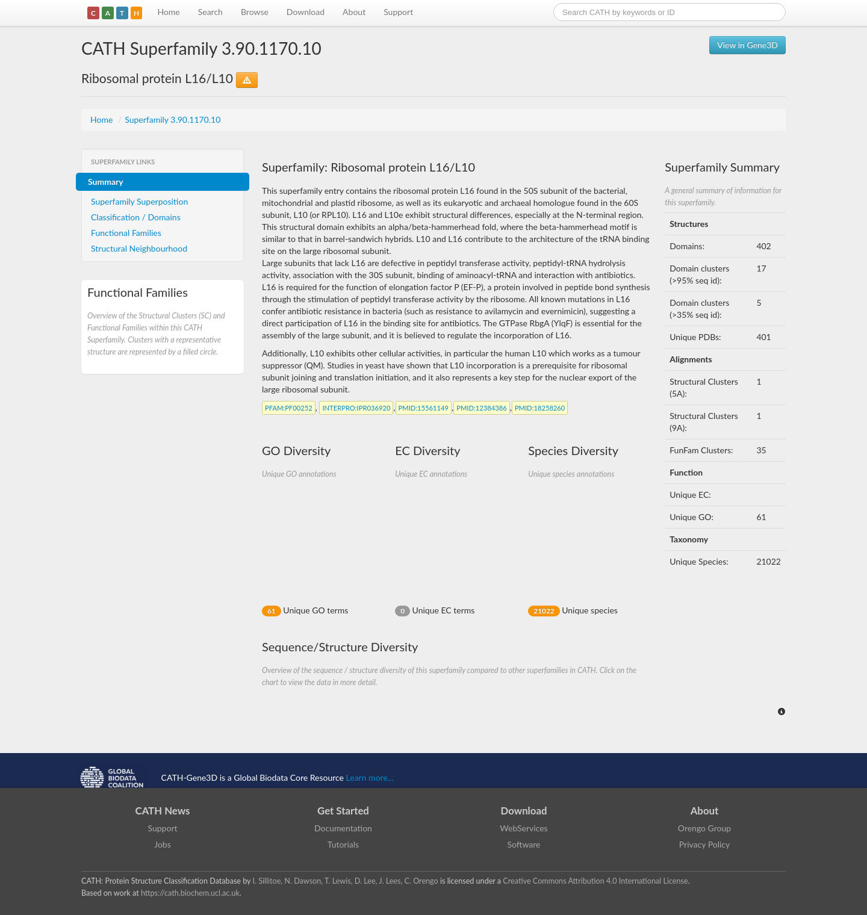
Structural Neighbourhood (139, 248)
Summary (105, 181)
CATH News (162, 810)
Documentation (343, 828)
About (354, 12)
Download (306, 12)
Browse (255, 12)
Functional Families (126, 233)
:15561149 (424, 408)
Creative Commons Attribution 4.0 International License (595, 881)
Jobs (162, 844)
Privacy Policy (704, 844)
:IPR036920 (356, 408)
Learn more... (370, 777)
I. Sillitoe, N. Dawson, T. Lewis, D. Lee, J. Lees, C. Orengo (345, 881)
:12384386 (481, 408)
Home (168, 12)
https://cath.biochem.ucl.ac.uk (190, 893)
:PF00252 (288, 408)
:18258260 (540, 408)
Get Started (343, 810)
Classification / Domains (136, 217)
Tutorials (343, 844)
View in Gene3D (747, 45)
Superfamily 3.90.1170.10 (172, 119)
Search (210, 12)
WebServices (523, 828)
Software (524, 844)
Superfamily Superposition (139, 201)
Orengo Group (704, 828)
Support (398, 12)
